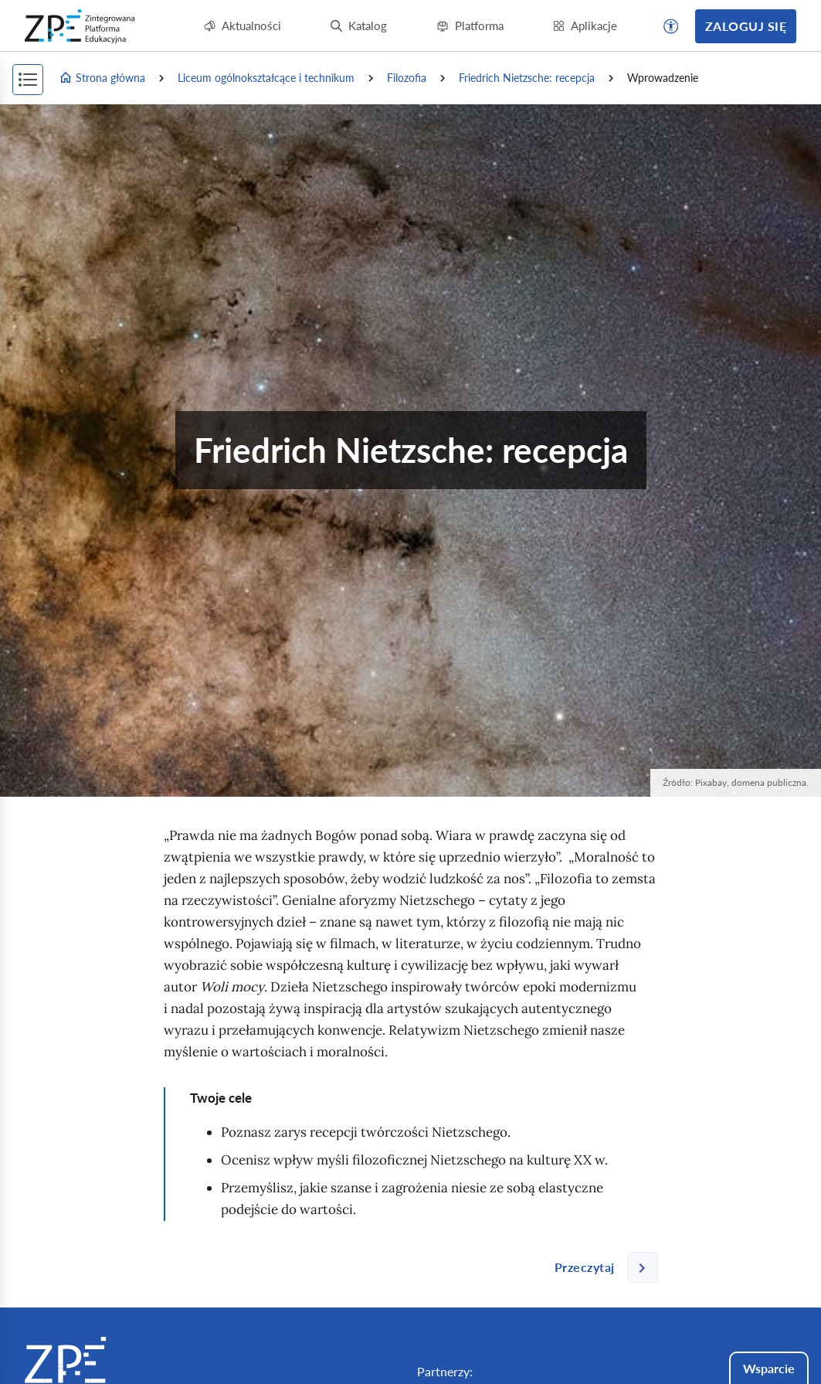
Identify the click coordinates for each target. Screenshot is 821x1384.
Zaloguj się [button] (745, 26)
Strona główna (102, 78)
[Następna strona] (600, 1267)
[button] (671, 26)
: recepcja (527, 78)
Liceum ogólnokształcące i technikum (266, 77)
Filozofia (406, 77)
